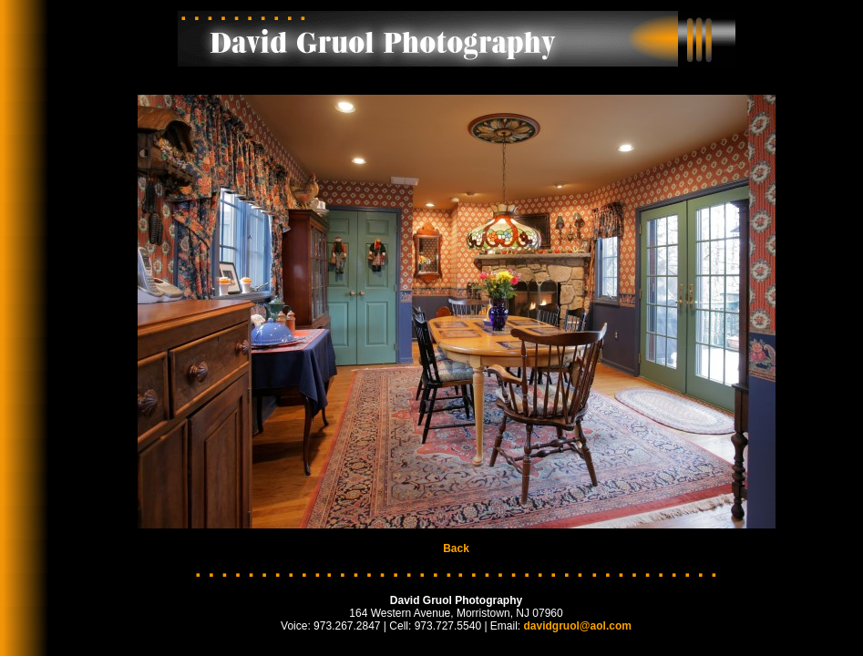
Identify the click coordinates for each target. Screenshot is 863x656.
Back (456, 548)
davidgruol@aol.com (578, 626)
